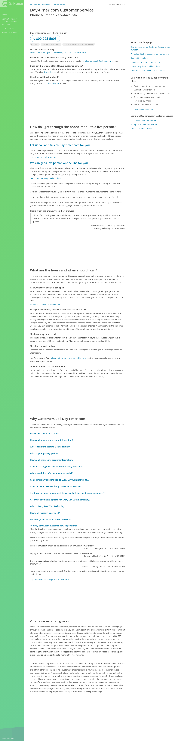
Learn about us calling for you (43, 157)
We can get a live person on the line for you (59, 163)
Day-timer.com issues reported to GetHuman (50, 579)
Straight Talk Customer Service (144, 124)
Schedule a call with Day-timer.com (45, 304)
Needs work (114, 710)
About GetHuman (9, 32)
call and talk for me (58, 358)
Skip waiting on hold (62, 52)
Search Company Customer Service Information (9, 22)
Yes (105, 710)
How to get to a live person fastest (145, 62)
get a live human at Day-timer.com (96, 61)
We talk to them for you (40, 52)
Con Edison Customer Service (143, 120)
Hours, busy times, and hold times (145, 66)
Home (4, 14)
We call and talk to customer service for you (150, 54)
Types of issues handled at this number (148, 70)
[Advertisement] (77, 104)
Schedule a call (79, 52)
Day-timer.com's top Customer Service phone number (150, 48)
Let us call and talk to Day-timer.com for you (60, 145)
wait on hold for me (77, 358)
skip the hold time (51, 83)
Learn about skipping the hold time (45, 178)
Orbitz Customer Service (141, 128)
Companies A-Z (8, 28)
